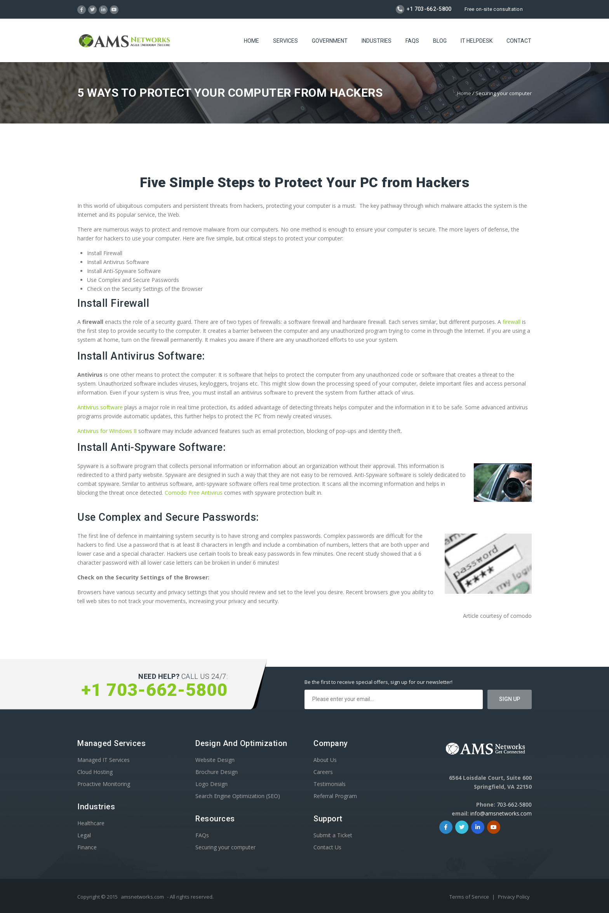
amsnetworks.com (142, 896)
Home (251, 41)
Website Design (215, 759)
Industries (377, 41)
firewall (511, 321)
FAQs (412, 41)
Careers (323, 772)
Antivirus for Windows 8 (107, 431)
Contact (518, 41)
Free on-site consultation (494, 9)
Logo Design (211, 784)
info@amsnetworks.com (501, 813)
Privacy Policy (514, 896)
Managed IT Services (103, 759)
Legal (84, 835)
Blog (440, 41)
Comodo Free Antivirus (194, 492)
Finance (87, 847)
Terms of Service (469, 896)
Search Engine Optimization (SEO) (237, 796)
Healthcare (90, 823)
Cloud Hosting (95, 772)
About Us (325, 759)
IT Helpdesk (476, 41)
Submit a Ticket (332, 835)
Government (330, 41)
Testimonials (329, 784)
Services (285, 41)
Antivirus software (100, 407)
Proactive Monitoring (103, 784)
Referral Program (335, 796)
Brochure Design (216, 772)
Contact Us (327, 847)
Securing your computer (225, 847)
